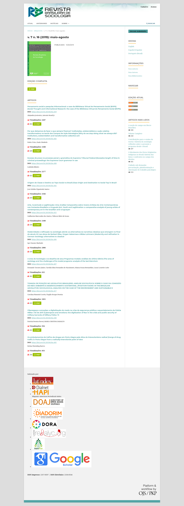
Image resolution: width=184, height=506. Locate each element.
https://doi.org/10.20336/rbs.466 (44, 139)
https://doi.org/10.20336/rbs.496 (44, 239)
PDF (32, 89)
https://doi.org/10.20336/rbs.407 (44, 264)
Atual (30, 23)
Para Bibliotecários (135, 76)
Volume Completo (135, 133)
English (131, 46)
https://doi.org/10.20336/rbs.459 (44, 112)
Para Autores (133, 72)
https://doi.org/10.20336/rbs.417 (44, 291)
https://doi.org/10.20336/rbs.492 (44, 185)
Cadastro (144, 7)
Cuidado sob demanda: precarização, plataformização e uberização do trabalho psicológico (142, 167)
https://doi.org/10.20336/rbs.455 (44, 212)
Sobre (65, 23)
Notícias (54, 23)
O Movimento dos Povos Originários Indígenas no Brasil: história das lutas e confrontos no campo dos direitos (142, 155)
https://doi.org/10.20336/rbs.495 (44, 342)
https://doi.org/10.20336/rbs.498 (44, 163)
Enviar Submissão (138, 31)
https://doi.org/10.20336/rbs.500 (44, 318)
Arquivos (38, 31)
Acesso (154, 7)
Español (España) (135, 50)
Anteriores (41, 23)
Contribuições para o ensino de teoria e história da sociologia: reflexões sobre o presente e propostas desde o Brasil (140, 142)
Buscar (150, 23)
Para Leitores (133, 69)
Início (30, 31)
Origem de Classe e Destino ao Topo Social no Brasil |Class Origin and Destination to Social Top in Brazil (72, 183)
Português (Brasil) (135, 53)
